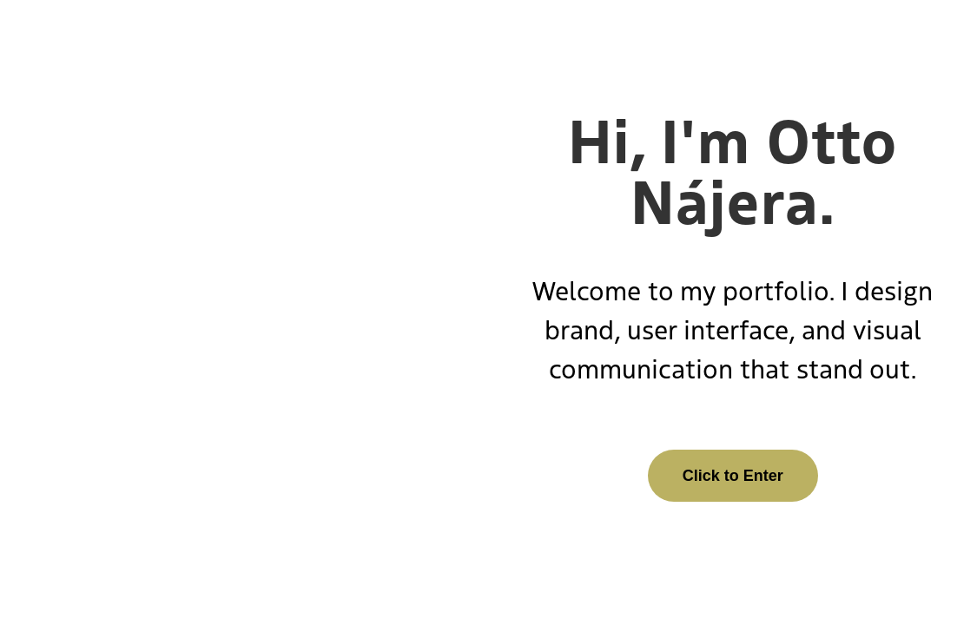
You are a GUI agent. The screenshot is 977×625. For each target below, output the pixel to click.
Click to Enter (733, 475)
